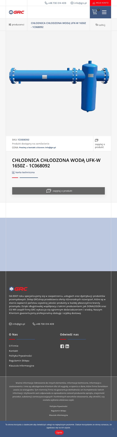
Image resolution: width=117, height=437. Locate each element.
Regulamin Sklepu (19, 360)
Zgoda (59, 432)
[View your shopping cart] (94, 12)
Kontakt (13, 350)
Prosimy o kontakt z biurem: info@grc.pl (37, 147)
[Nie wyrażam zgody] (113, 428)
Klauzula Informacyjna (21, 365)
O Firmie (13, 345)
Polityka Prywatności (20, 355)
